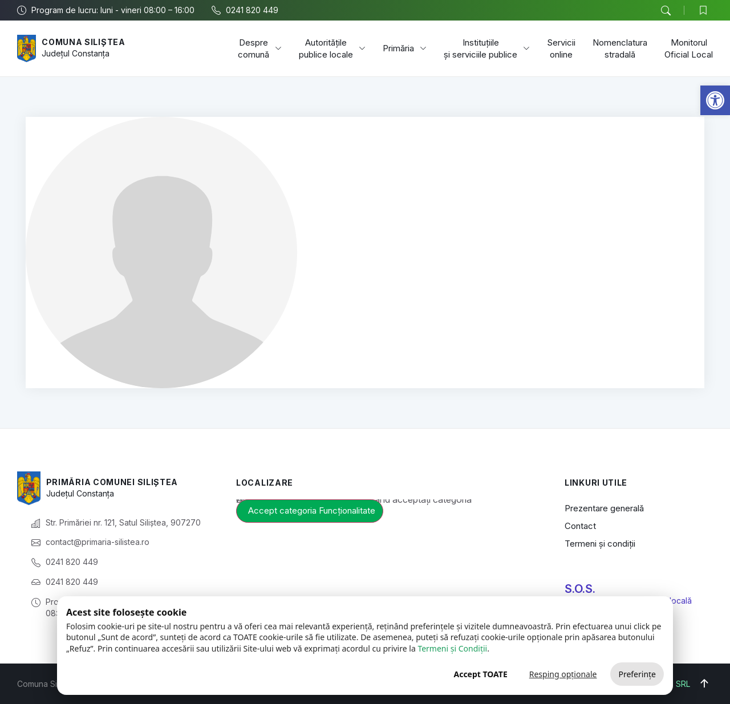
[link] (715, 100)
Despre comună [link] (260, 48)
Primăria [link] (405, 48)
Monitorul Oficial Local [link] (688, 48)
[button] (665, 11)
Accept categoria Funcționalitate (311, 510)
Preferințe (637, 674)
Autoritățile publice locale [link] (332, 48)
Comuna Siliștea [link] (83, 42)
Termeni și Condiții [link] (452, 648)
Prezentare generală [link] (604, 508)
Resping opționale (563, 674)
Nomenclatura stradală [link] (620, 48)
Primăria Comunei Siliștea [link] (112, 482)
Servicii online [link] (561, 48)
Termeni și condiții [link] (600, 543)
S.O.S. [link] (580, 589)
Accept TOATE (480, 674)
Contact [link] (580, 525)
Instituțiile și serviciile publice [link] (487, 48)
